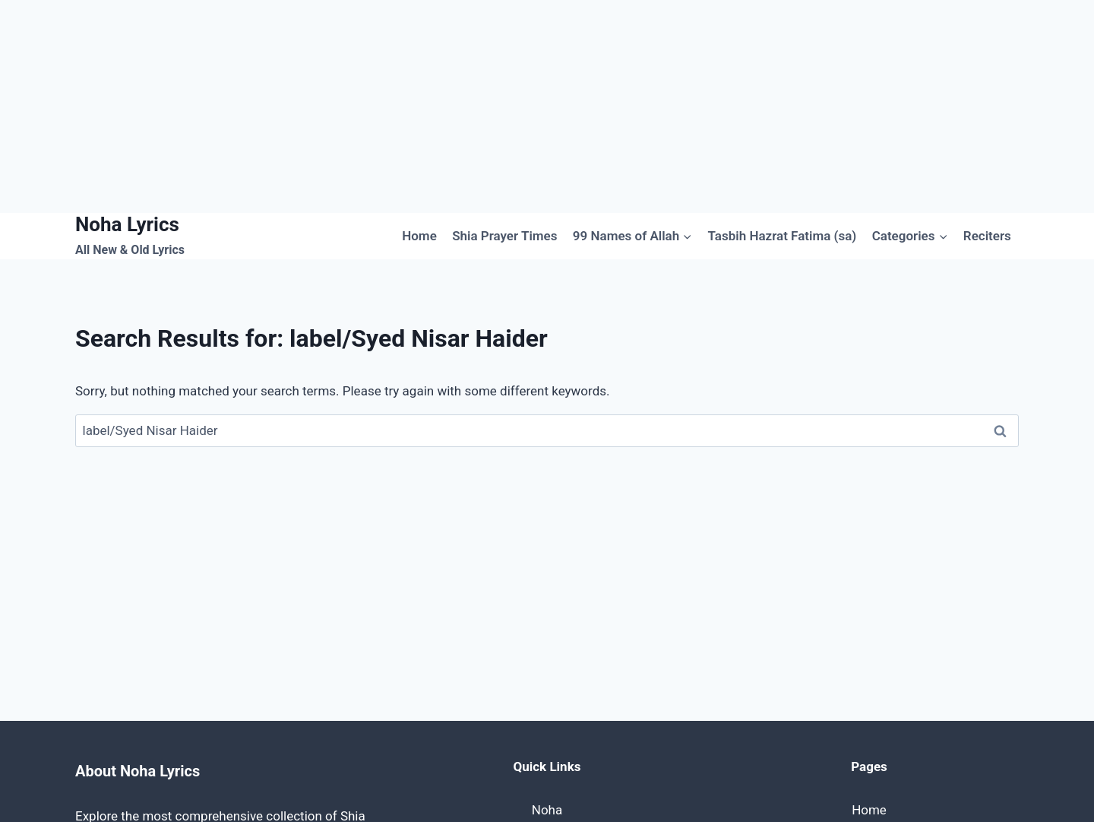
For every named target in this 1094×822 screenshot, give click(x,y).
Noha (547, 809)
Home (419, 235)
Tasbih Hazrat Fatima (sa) (782, 235)
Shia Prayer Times (504, 235)
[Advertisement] (456, 106)
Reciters (987, 235)
